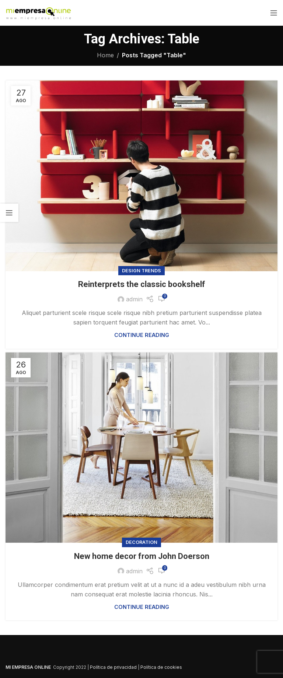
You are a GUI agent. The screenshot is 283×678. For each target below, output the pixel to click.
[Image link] (98, 652)
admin (134, 299)
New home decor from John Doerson (141, 556)
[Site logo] (38, 12)
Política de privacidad (113, 667)
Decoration (141, 542)
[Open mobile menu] (273, 13)
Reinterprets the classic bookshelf (141, 284)
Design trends (141, 270)
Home (105, 55)
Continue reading (141, 335)
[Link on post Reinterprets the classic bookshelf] (141, 175)
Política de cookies (161, 667)
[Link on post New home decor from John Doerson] (141, 447)
